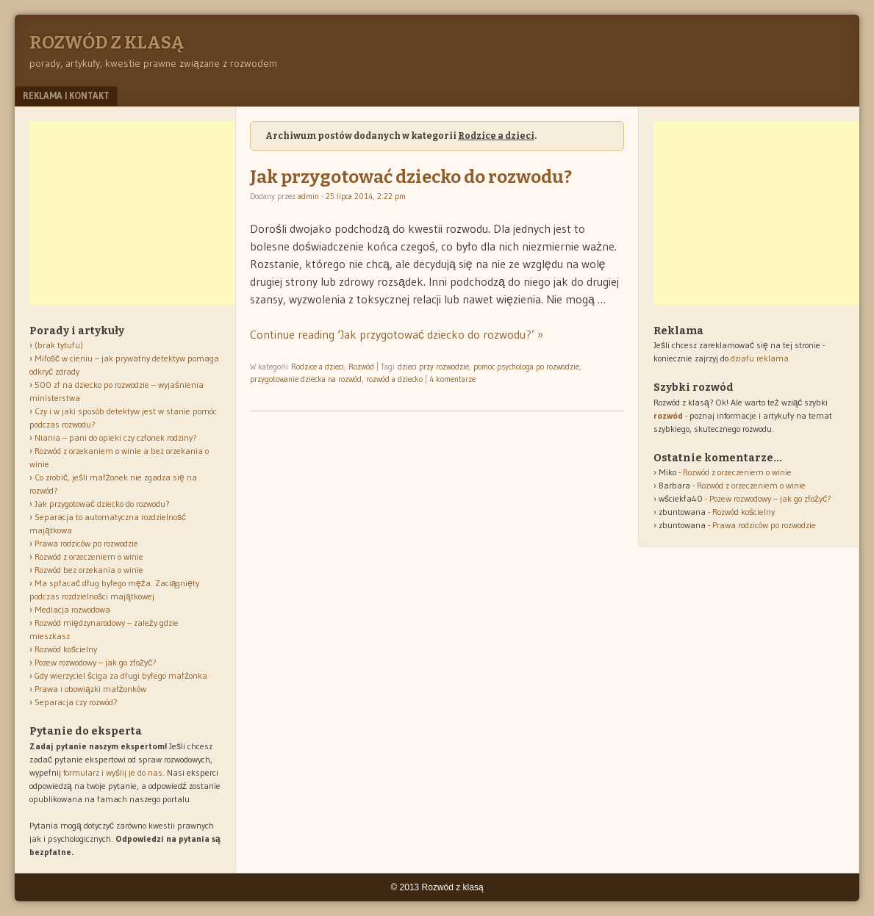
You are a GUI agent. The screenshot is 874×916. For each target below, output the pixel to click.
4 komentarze (452, 379)
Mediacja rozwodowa (72, 609)
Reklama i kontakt (66, 95)
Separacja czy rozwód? (76, 701)
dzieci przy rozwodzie (433, 366)
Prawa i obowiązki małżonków (90, 688)
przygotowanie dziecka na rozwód (306, 379)
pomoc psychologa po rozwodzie (526, 366)
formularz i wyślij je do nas (112, 772)
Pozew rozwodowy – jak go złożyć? (96, 662)
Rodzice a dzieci (317, 366)
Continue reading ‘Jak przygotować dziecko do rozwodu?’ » (396, 334)
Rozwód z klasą (106, 42)
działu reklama (760, 358)
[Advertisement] (139, 213)
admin (308, 196)
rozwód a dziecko (394, 379)
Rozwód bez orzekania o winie (89, 569)
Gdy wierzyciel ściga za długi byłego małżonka (121, 675)
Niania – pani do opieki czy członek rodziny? (116, 437)
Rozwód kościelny (66, 648)
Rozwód (361, 366)
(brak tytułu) (59, 344)
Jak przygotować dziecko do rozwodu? (411, 177)
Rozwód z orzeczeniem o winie (89, 556)
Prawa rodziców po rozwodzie (86, 543)
